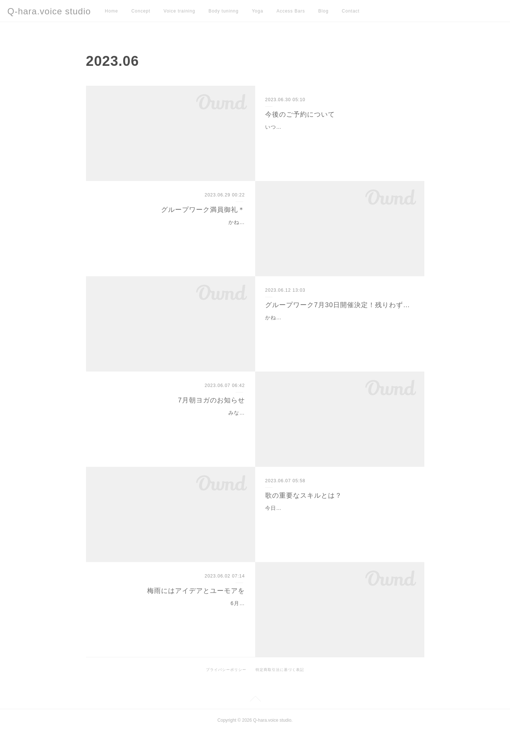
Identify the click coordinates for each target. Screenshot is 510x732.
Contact (351, 11)
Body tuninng (223, 11)
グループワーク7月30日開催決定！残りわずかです (339, 305)
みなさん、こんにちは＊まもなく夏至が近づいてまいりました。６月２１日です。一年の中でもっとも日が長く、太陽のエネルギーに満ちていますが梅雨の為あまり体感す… (173, 422)
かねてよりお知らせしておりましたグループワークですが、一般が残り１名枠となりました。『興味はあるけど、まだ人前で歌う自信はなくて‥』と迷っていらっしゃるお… (338, 327)
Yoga (257, 11)
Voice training (179, 11)
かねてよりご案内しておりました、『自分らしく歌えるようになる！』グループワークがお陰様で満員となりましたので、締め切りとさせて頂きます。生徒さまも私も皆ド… (173, 231)
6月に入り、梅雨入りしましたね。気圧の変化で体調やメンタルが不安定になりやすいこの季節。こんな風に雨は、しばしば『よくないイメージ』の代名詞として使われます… (171, 612)
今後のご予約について (300, 114)
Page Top (255, 700)
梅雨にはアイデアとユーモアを (196, 590)
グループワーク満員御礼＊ (203, 209)
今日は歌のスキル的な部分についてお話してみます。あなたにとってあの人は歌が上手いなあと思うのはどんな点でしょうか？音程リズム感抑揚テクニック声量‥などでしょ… (338, 517)
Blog (323, 11)
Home (111, 11)
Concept (140, 11)
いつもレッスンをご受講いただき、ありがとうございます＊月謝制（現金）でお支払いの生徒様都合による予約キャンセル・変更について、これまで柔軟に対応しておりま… (337, 136)
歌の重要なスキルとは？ (303, 495)
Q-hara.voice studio (49, 11)
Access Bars (291, 11)
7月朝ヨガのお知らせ (211, 400)
